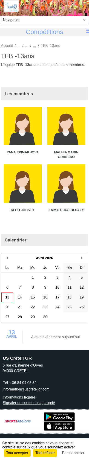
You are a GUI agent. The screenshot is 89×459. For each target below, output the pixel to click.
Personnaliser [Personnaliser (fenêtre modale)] (73, 453)
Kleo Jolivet (23, 210)
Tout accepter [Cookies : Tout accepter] (17, 453)
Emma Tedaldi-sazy (66, 210)
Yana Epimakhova (23, 152)
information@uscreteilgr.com (26, 389)
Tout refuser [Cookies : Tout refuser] (45, 453)
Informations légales (19, 397)
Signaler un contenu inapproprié (29, 403)
